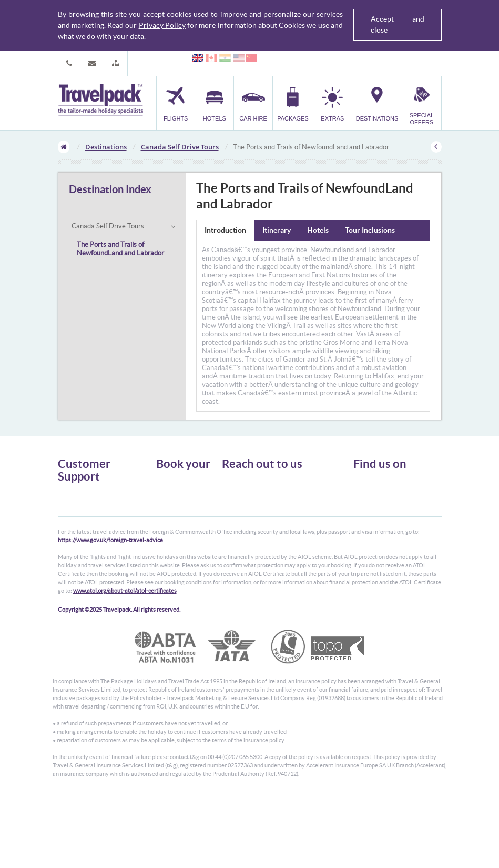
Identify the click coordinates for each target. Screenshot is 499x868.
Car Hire (167, 500)
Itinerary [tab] (276, 230)
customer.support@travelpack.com (288, 535)
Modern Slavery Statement (94, 551)
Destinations (106, 147)
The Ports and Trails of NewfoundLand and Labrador (120, 249)
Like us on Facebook (388, 502)
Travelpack (100, 100)
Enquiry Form (77, 541)
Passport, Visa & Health (89, 513)
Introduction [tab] (225, 230)
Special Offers (175, 547)
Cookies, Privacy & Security (95, 523)
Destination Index (110, 189)
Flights (165, 481)
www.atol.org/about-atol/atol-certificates (125, 659)
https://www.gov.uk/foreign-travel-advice (110, 609)
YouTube (373, 518)
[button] (115, 63)
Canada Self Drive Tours (180, 147)
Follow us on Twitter (388, 486)
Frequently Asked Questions (97, 532)
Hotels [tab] (318, 230)
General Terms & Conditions (96, 504)
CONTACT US (239, 554)
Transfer (167, 519)
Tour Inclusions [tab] (370, 230)
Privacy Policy (162, 25)
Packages (168, 509)
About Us (71, 494)
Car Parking (172, 528)
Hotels (165, 490)
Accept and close (397, 24)
